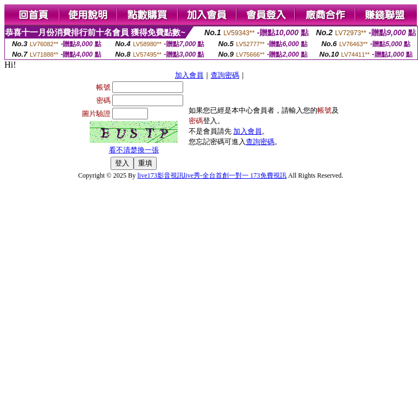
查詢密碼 (225, 75)
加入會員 (189, 75)
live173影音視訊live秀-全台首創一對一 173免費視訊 (212, 175)
